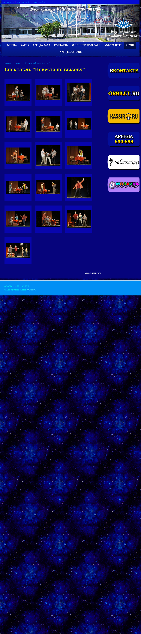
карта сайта (39, 2)
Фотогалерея (113, 45)
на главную (8, 2)
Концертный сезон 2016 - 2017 (37, 63)
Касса (24, 45)
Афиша (11, 45)
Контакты (61, 45)
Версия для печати (93, 273)
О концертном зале (86, 45)
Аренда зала (41, 45)
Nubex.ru (31, 290)
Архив (130, 45)
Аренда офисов (71, 52)
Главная (7, 63)
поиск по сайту (24, 2)
